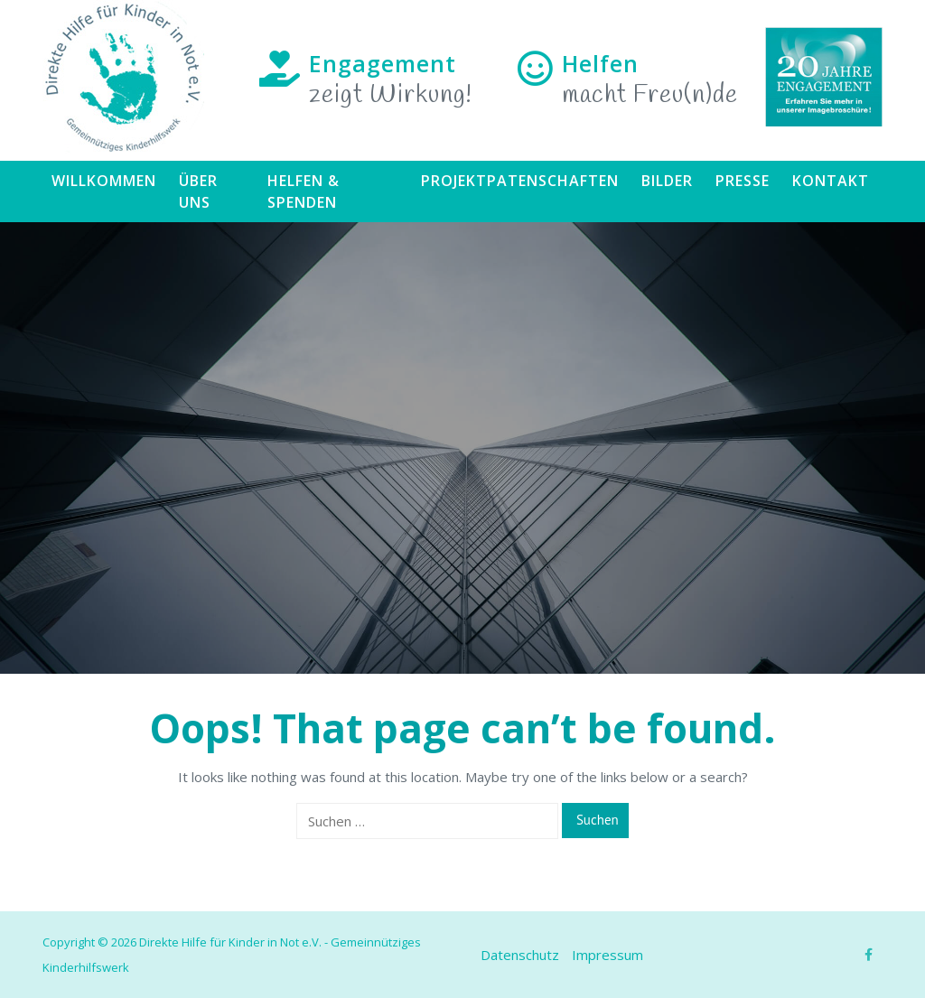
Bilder (667, 181)
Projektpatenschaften (520, 181)
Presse (742, 181)
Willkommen (103, 181)
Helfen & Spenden (303, 191)
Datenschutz (520, 955)
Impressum (607, 955)
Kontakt (830, 181)
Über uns (198, 191)
